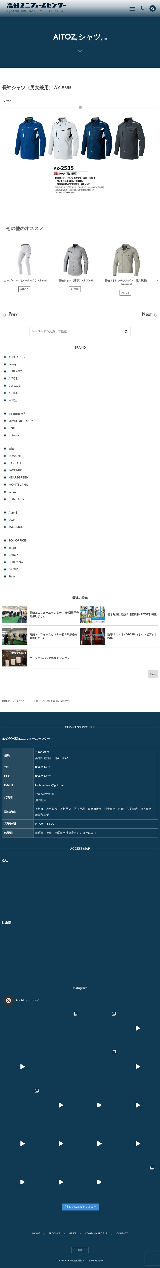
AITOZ (7, 101)
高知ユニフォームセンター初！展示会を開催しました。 (54, 636)
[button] (152, 8)
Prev (9, 314)
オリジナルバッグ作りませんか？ (50, 658)
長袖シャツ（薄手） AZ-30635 (76, 283)
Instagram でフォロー (80, 1207)
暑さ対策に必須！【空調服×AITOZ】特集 (132, 614)
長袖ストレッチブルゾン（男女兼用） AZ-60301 (126, 284)
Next (150, 314)
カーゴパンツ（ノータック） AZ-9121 (25, 283)
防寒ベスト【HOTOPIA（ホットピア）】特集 (132, 636)
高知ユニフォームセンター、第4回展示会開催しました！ (54, 614)
